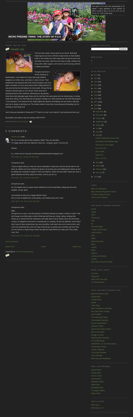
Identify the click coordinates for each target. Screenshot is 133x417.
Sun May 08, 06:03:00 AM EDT (25, 201)
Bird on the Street (97, 332)
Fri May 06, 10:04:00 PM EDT (25, 178)
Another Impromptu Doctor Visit (107, 138)
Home (43, 247)
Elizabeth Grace (97, 388)
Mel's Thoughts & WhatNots (101, 308)
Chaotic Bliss (96, 373)
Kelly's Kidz (95, 385)
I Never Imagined (97, 350)
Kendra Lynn (16, 137)
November (100, 115)
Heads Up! (17, 49)
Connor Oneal (96, 376)
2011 (96, 88)
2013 (96, 82)
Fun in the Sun (100, 148)
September (100, 122)
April (98, 162)
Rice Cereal (99, 151)
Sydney (94, 253)
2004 (96, 177)
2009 (96, 95)
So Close (94, 273)
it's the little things (97, 341)
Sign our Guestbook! (99, 189)
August (99, 125)
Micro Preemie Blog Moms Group (103, 192)
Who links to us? (97, 408)
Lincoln (94, 247)
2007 (96, 102)
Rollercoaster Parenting (100, 338)
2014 (96, 78)
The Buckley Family (98, 347)
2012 (96, 85)
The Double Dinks (98, 282)
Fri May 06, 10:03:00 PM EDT (25, 157)
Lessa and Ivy (96, 232)
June (98, 132)
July (97, 128)
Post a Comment (11, 242)
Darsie (93, 209)
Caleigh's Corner (97, 335)
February (99, 169)
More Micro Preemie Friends (101, 262)
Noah (93, 244)
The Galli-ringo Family (99, 317)
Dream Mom (96, 297)
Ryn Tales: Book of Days (100, 311)
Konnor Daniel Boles (99, 323)
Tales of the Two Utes (99, 279)
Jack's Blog (95, 305)
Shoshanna (95, 218)
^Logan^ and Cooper (99, 229)
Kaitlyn (93, 212)
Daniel (93, 302)
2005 (96, 109)
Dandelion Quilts (97, 382)
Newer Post (9, 247)
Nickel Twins (96, 393)
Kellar (93, 250)
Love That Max (96, 355)
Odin (93, 221)
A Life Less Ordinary (98, 352)
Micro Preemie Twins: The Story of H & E (34, 36)
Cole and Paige (97, 227)
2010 (96, 92)
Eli (92, 224)
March (98, 166)
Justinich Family (97, 326)
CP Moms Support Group (100, 194)
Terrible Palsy (96, 300)
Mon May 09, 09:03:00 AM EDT (25, 236)
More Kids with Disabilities (101, 358)
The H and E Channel (99, 197)
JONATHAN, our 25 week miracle (103, 344)
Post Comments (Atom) (24, 252)
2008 (96, 98)
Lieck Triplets (96, 314)
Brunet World (96, 370)
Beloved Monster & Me (99, 294)
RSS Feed (95, 405)
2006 (96, 105)
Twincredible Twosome (99, 320)
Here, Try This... (101, 158)
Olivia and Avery (97, 241)
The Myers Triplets (98, 391)
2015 (96, 75)
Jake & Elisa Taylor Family (101, 329)
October (99, 118)
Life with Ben (96, 379)
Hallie (93, 238)
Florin (93, 215)
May (97, 135)
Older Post (77, 247)
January (99, 172)
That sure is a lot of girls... (105, 145)
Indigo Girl (95, 276)
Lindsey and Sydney (98, 256)
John (93, 235)
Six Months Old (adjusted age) (106, 141)
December (100, 112)
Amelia (93, 259)
